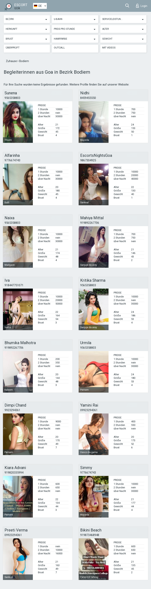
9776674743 (12, 160)
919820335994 (14, 472)
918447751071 (14, 285)
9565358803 (12, 98)
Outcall (59, 47)
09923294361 (89, 410)
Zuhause (11, 61)
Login (141, 6)
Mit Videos (109, 47)
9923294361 (12, 410)
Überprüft (12, 47)
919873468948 (89, 535)
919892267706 (89, 223)
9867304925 (88, 160)
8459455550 (88, 98)
